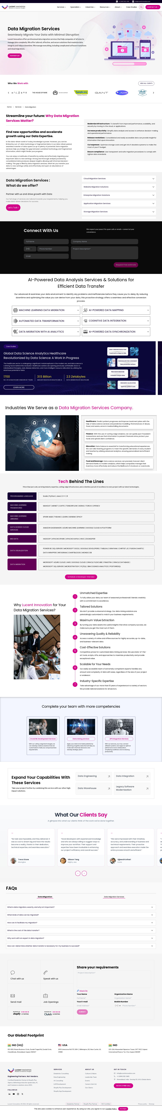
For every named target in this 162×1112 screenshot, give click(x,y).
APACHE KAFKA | (73, 539)
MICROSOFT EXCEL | (72, 548)
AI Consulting (58, 1080)
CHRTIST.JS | (124, 548)
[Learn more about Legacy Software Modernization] (132, 789)
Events (87, 1080)
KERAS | (82, 506)
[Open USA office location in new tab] (81, 1048)
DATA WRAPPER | (50, 552)
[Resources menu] (105, 7)
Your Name (82, 994)
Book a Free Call (123, 1086)
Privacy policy (142, 1104)
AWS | (69, 562)
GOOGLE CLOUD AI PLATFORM (98, 528)
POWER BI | (47, 548)
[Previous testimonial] (77, 873)
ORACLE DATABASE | (121, 562)
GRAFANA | (113, 548)
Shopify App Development (62, 1091)
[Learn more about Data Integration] (132, 776)
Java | (59, 496)
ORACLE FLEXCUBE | (95, 562)
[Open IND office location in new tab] (131, 1048)
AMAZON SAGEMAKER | (52, 528)
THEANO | (58, 517)
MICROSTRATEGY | (72, 566)
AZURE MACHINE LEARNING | (74, 528)
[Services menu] (61, 7)
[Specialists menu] (75, 7)
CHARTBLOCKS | (75, 552)
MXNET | (55, 506)
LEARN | (65, 517)
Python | (52, 496)
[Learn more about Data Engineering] (94, 776)
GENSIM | (72, 517)
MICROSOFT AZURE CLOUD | (54, 562)
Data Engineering (59, 1077)
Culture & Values (91, 1073)
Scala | (46, 496)
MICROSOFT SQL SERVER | (53, 566)
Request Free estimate (126, 265)
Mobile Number (121, 1001)
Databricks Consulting (61, 1073)
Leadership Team (91, 1077)
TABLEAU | (104, 548)
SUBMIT (82, 1012)
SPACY (79, 517)
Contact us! (15, 56)
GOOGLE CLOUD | (79, 562)
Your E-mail (82, 1001)
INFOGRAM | (63, 552)
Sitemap (151, 1104)
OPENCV (96, 506)
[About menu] (118, 7)
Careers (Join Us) (91, 1084)
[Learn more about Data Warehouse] (94, 789)
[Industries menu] (90, 7)
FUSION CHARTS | (137, 548)
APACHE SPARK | (59, 539)
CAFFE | (62, 506)
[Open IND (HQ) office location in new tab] (30, 1048)
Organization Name (123, 994)
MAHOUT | (47, 506)
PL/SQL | (84, 566)
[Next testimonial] (84, 873)
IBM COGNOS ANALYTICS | (98, 566)
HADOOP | (47, 539)
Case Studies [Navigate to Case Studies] (131, 7)
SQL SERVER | (58, 548)
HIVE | (82, 539)
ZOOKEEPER (90, 539)
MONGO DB (87, 552)
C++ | (64, 496)
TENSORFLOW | (72, 506)
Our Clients (89, 1088)
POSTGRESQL (115, 566)
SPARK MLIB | (48, 517)
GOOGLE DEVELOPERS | (90, 548)
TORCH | (88, 506)
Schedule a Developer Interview (81, 577)
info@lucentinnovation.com (142, 1)
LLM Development (60, 1084)
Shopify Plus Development (62, 1088)
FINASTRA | (108, 562)
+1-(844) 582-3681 (124, 1)
